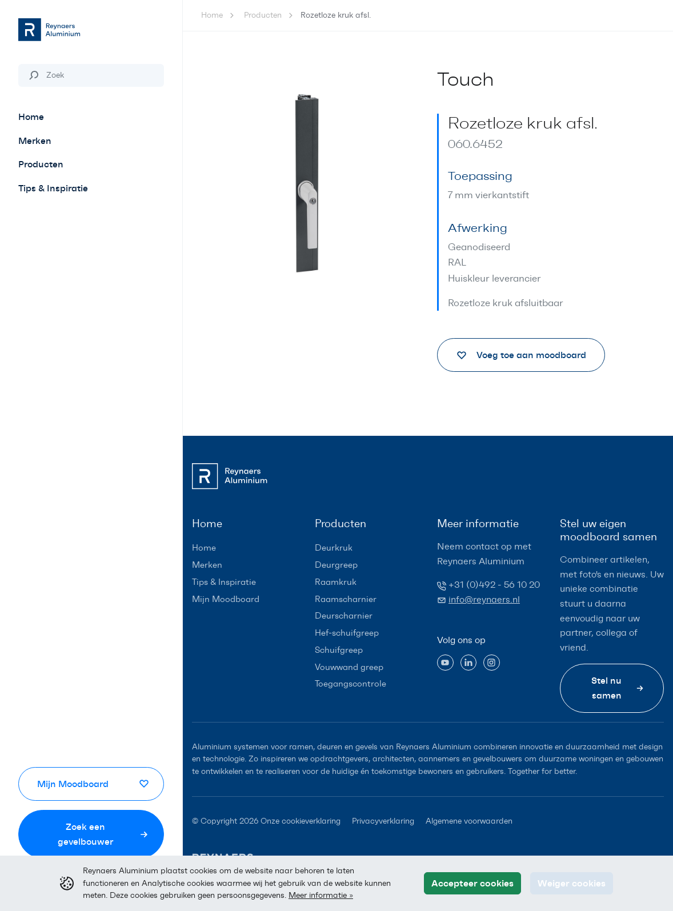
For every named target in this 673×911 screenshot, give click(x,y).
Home (212, 15)
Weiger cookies (572, 883)
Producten (263, 15)
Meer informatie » (321, 895)
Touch (465, 79)
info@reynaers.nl (484, 599)
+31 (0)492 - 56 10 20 (494, 584)
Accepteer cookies (472, 883)
